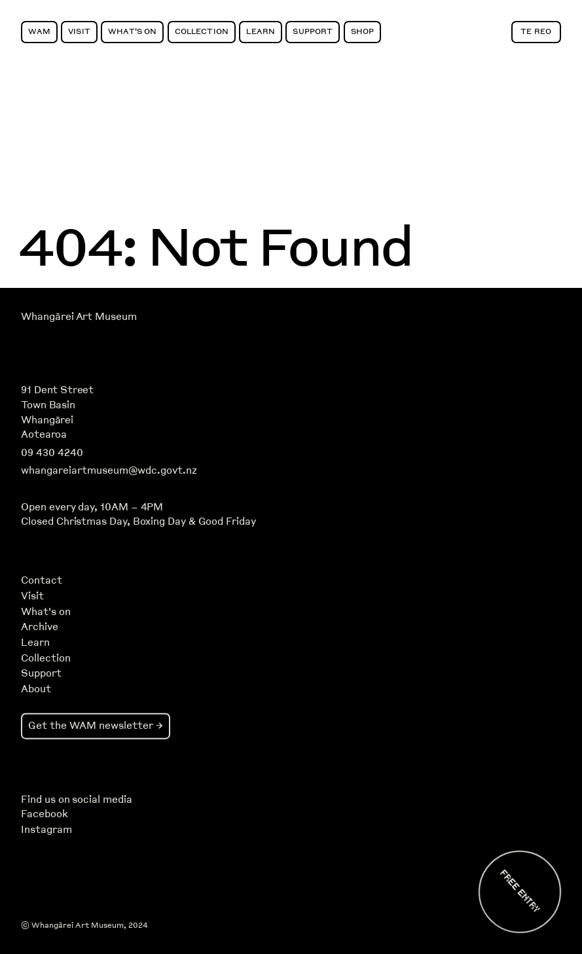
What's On (132, 31)
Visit (79, 31)
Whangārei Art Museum (78, 316)
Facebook (44, 814)
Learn (260, 31)
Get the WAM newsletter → (95, 725)
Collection (201, 31)
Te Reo (535, 31)
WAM (39, 31)
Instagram (46, 829)
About (36, 689)
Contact (41, 580)
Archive (39, 627)
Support (313, 31)
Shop (362, 31)
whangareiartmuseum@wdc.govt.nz (109, 470)
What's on (46, 612)
